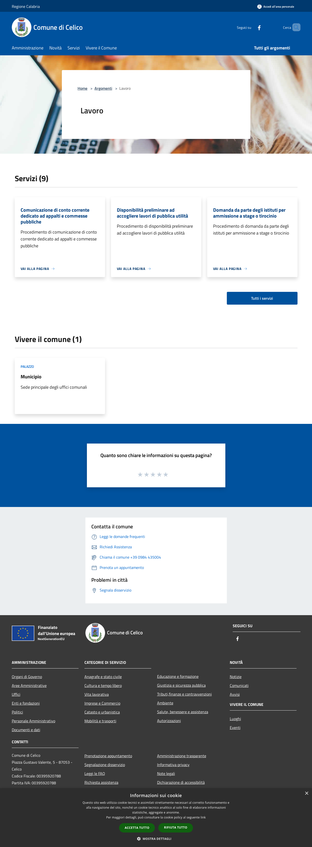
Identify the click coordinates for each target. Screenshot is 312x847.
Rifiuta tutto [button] (175, 827)
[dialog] (156, 817)
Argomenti (103, 88)
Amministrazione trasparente (181, 756)
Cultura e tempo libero (103, 685)
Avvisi (235, 694)
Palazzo (27, 366)
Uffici (16, 694)
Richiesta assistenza (101, 782)
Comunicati (239, 685)
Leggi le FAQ (94, 773)
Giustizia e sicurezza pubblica (181, 685)
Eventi (235, 727)
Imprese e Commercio (102, 703)
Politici (17, 712)
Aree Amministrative (29, 685)
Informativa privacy (173, 765)
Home (82, 88)
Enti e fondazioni (26, 703)
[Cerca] (294, 27)
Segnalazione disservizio (104, 765)
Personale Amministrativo (33, 721)
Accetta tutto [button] (137, 828)
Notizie (236, 677)
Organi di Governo (27, 677)
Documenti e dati (26, 730)
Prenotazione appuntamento (108, 756)
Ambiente (165, 703)
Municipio (31, 376)
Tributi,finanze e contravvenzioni (184, 694)
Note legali (166, 773)
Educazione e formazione (178, 676)
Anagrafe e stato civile (103, 677)
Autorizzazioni (169, 721)
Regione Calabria (26, 6)
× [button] (306, 793)
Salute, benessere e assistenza (182, 712)
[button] (156, 838)
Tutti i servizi (262, 298)
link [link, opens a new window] (203, 817)
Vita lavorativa (96, 694)
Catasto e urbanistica (102, 712)
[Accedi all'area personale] (275, 6)
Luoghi (235, 719)
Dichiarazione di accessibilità (181, 782)
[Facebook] (251, 27)
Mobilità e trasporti (100, 721)
